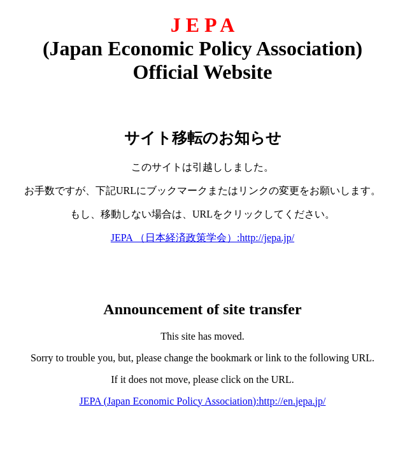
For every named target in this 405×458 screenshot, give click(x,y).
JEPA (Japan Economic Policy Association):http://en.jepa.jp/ (203, 401)
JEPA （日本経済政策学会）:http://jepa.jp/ (202, 237)
